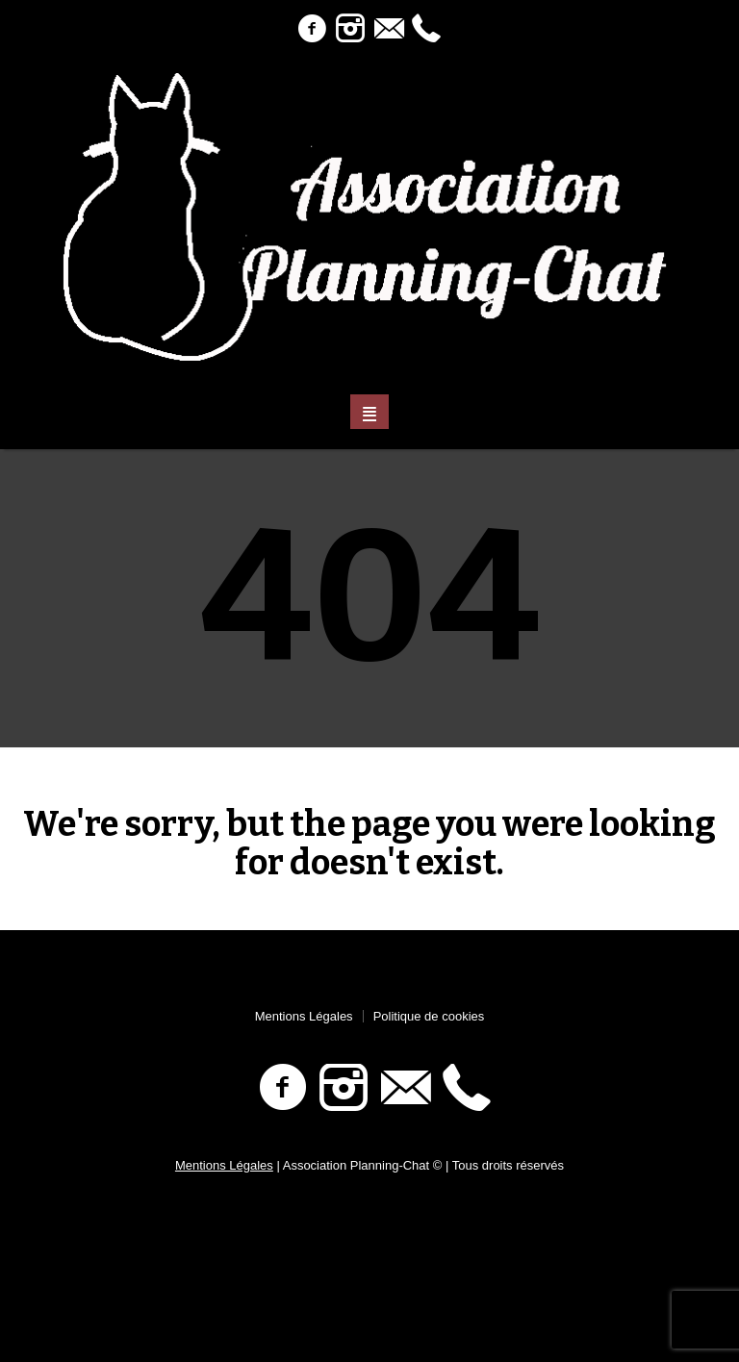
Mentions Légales (304, 1016)
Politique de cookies (429, 1016)
